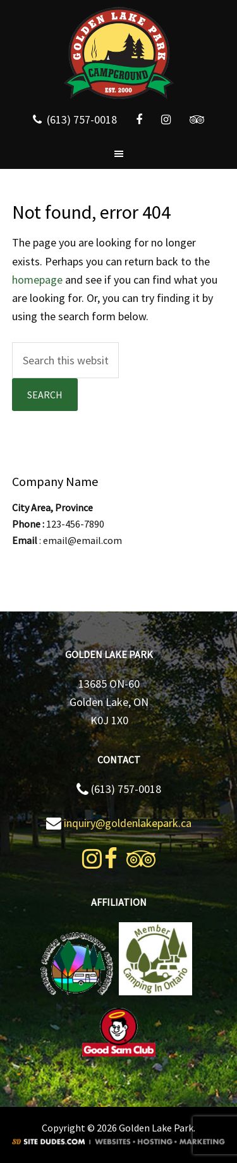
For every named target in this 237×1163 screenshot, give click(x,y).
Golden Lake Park (118, 53)
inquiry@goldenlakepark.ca (127, 823)
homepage (37, 279)
